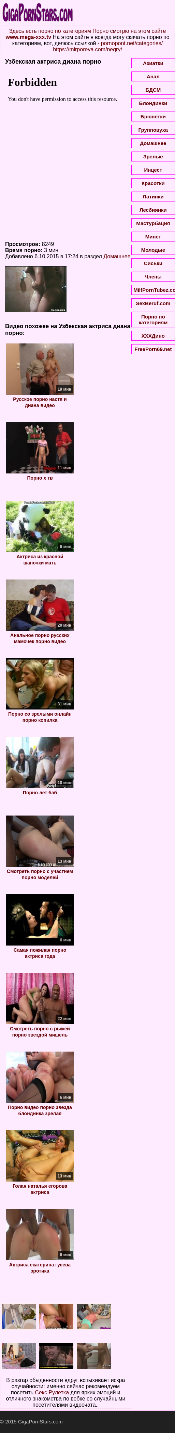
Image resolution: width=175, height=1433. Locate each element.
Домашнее (116, 256)
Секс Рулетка (52, 1392)
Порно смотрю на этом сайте (129, 31)
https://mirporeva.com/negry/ (87, 49)
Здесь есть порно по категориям (50, 31)
